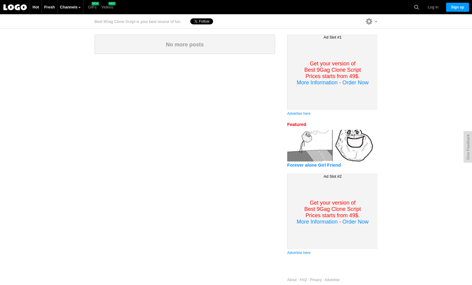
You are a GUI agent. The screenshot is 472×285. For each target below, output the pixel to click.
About (292, 280)
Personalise (371, 21)
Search (416, 7)
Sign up (457, 7)
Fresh (49, 7)
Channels (70, 7)
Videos (107, 7)
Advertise (332, 280)
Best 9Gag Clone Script (15, 7)
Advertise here (298, 113)
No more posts (185, 45)
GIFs (92, 7)
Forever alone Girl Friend (314, 165)
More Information (317, 83)
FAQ (303, 280)
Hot (36, 7)
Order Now (356, 83)
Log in (433, 7)
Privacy (315, 280)
